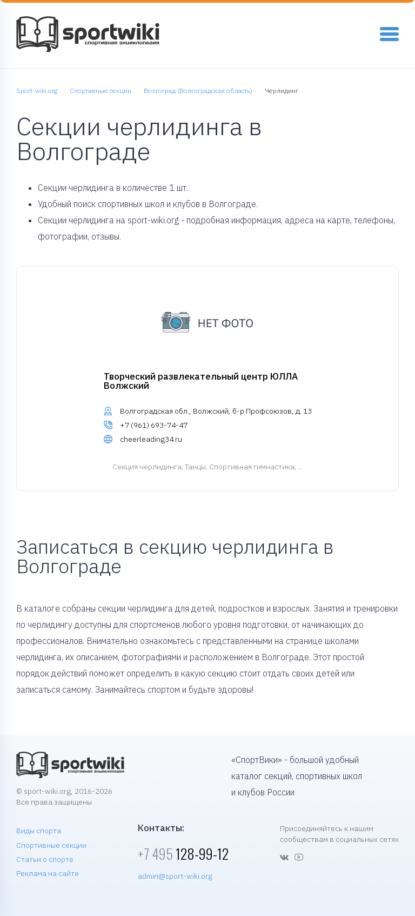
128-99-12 (183, 853)
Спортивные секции (51, 845)
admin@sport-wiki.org (175, 876)
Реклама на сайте (47, 873)
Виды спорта (38, 830)
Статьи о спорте (44, 859)
